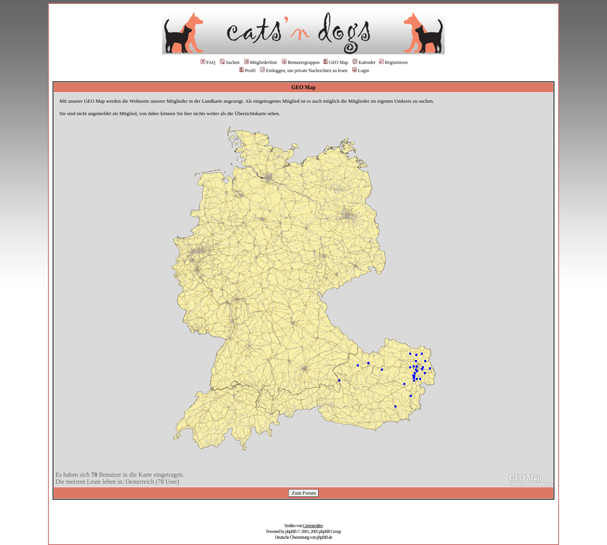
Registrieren (393, 62)
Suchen (229, 62)
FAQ (208, 62)
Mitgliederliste (261, 62)
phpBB (291, 531)
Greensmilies (312, 525)
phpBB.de (324, 537)
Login (360, 70)
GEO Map (335, 62)
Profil (247, 70)
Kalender (364, 62)
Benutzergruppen (300, 62)
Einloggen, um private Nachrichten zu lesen (304, 70)
